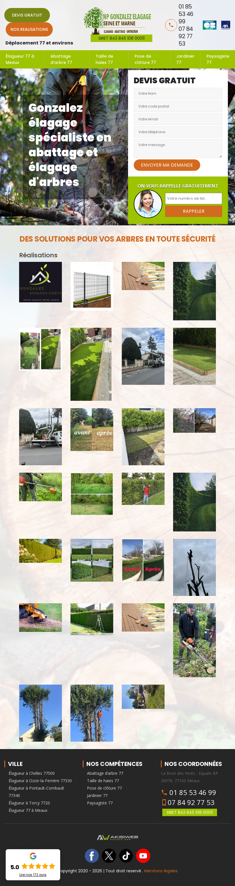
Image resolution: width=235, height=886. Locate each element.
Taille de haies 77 (104, 59)
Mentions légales (161, 871)
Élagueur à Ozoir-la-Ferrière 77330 (40, 780)
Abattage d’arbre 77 (61, 59)
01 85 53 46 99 (192, 792)
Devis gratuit (27, 15)
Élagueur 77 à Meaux (20, 59)
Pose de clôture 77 (145, 59)
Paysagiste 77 (217, 59)
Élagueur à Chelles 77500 (32, 773)
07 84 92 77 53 (191, 802)
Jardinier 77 (185, 59)
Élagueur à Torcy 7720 (29, 803)
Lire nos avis (32, 875)
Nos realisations (29, 29)
